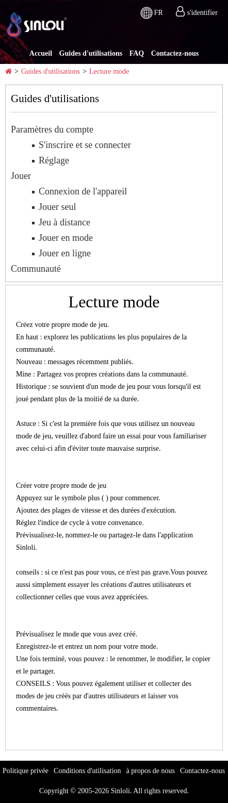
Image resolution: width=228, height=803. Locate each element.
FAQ (136, 53)
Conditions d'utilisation (87, 771)
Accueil (40, 53)
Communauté (36, 269)
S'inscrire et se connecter (85, 145)
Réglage (54, 160)
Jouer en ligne (65, 253)
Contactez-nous (175, 53)
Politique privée (25, 771)
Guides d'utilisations (91, 53)
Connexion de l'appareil (83, 191)
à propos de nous (150, 771)
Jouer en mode (66, 238)
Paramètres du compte (52, 129)
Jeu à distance (64, 222)
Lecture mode (109, 71)
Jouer (21, 176)
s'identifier (202, 13)
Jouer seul (57, 207)
